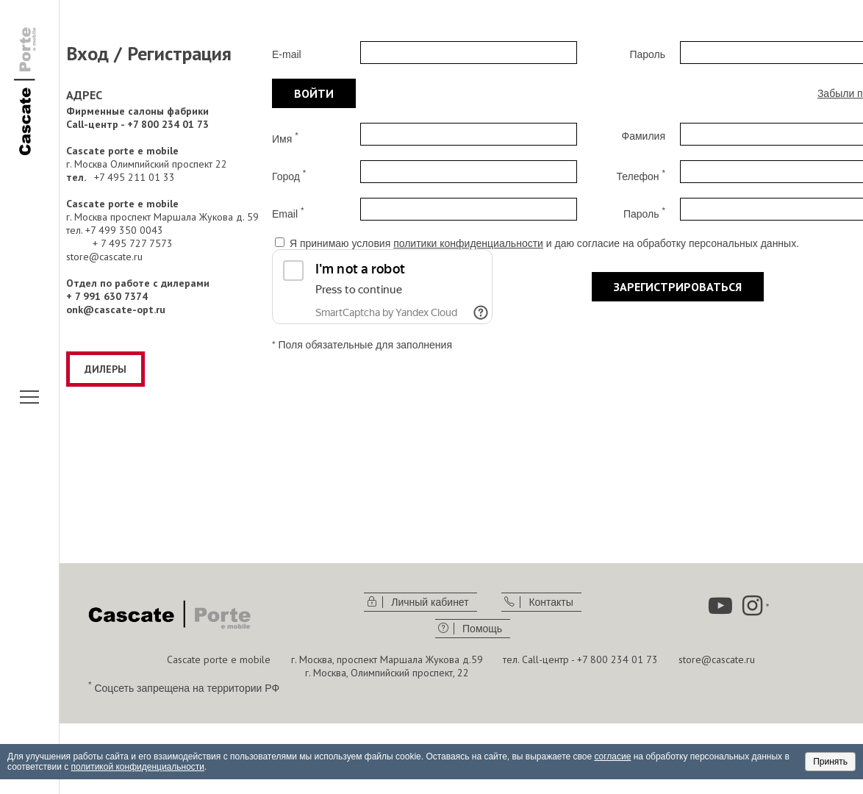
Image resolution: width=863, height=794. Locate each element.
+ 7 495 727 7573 (133, 243)
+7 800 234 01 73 (617, 659)
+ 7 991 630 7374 (107, 296)
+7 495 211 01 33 (134, 177)
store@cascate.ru (104, 256)
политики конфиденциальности (468, 243)
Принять (830, 762)
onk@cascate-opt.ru (115, 309)
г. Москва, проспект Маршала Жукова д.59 (387, 659)
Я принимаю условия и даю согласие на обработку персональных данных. (544, 243)
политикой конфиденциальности (137, 767)
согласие (612, 756)
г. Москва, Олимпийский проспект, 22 (387, 672)
